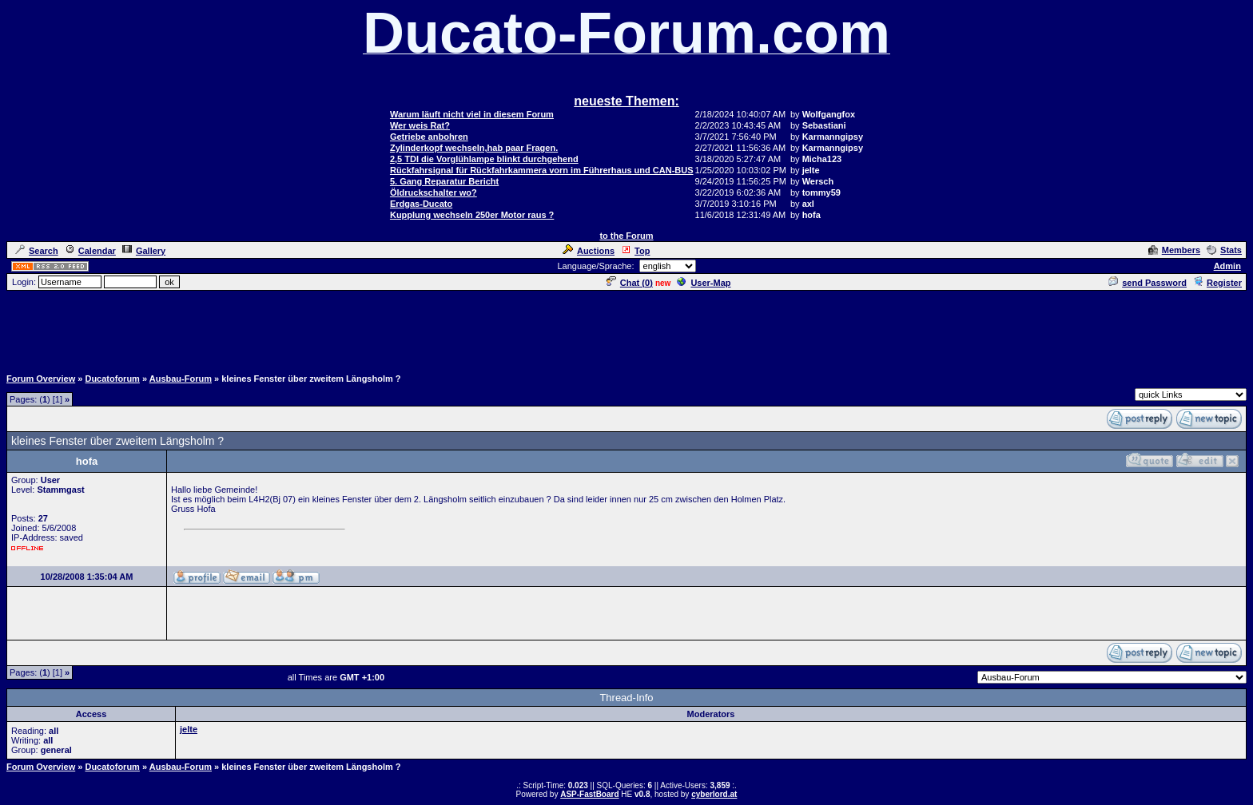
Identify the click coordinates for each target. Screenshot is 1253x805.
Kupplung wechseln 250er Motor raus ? (472, 215)
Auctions (589, 251)
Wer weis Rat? (420, 125)
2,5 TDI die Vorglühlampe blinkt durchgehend (484, 159)
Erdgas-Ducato (421, 203)
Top (635, 251)
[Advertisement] (626, 328)
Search (36, 251)
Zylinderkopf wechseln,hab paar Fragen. (474, 148)
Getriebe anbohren (429, 136)
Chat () (630, 283)
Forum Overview (40, 378)
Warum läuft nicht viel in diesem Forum (472, 114)
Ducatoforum (112, 378)
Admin (1227, 266)
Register (1217, 283)
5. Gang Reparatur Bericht (444, 181)
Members (1174, 250)
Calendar (90, 251)
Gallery (143, 251)
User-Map (703, 283)
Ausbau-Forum (180, 378)
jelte (188, 729)
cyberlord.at (714, 794)
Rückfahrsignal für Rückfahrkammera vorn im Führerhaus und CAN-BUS (542, 170)
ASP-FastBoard (589, 794)
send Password (1147, 283)
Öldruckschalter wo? (433, 192)
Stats (1224, 250)
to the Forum (626, 235)
